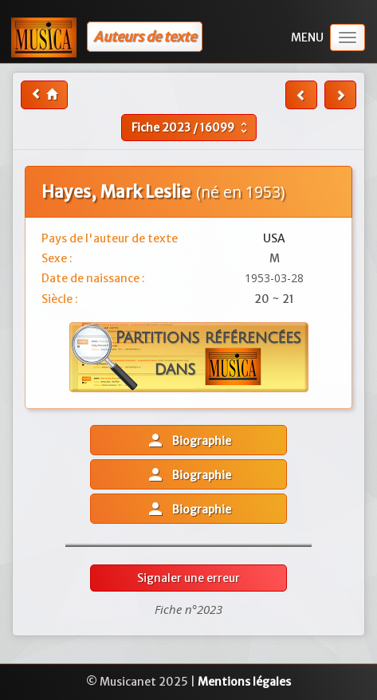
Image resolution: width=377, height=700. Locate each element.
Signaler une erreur (188, 578)
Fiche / (191, 127)
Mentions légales (244, 681)
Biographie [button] (188, 440)
